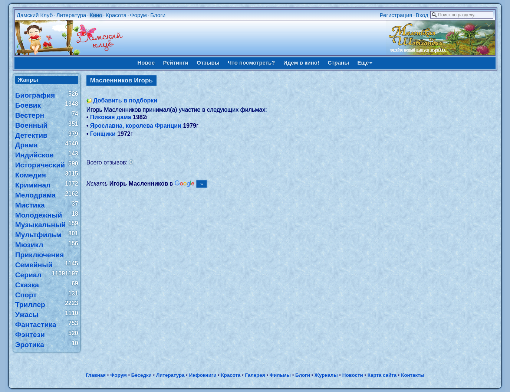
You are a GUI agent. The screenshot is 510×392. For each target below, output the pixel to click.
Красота (116, 15)
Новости (352, 375)
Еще (364, 62)
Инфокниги (203, 375)
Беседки (141, 375)
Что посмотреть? (251, 62)
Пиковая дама (110, 117)
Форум (138, 15)
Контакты (412, 375)
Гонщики (103, 134)
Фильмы (280, 375)
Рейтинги (175, 62)
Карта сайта (382, 375)
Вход (422, 15)
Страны (338, 62)
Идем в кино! (301, 62)
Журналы (326, 375)
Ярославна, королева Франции (135, 125)
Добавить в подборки (125, 100)
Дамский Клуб (35, 15)
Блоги (157, 15)
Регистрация (396, 15)
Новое (146, 62)
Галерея (255, 375)
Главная (96, 375)
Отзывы (208, 62)
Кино (96, 15)
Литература (71, 15)
